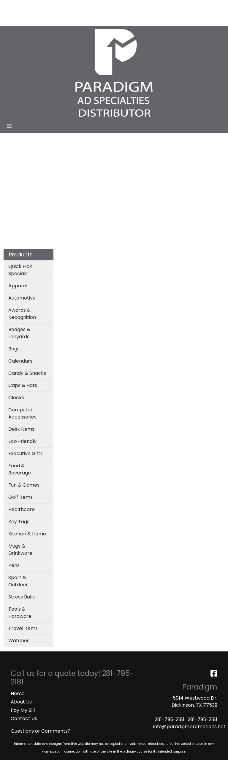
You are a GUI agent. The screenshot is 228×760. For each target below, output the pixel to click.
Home (18, 693)
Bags (14, 348)
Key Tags (18, 521)
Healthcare (21, 509)
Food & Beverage (19, 469)
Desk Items (21, 429)
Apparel (17, 285)
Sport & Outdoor (18, 581)
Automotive (22, 297)
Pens (14, 565)
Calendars (20, 361)
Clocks (16, 397)
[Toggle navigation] (9, 126)
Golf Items (20, 497)
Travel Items (23, 628)
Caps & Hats (22, 385)
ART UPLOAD (20, 19)
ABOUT (32, 6)
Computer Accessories (22, 413)
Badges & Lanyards (19, 333)
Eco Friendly (22, 441)
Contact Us (24, 718)
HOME (13, 6)
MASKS (47, 19)
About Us (21, 701)
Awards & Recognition (22, 314)
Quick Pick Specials (20, 270)
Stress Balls (21, 596)
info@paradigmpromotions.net (189, 726)
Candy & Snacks (27, 373)
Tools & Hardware (19, 613)
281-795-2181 (169, 719)
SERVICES (55, 6)
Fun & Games (23, 485)
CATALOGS (83, 6)
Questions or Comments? (40, 731)
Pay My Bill (23, 710)
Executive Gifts (25, 453)
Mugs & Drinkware (20, 550)
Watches (18, 640)
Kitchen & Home (27, 533)
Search (137, 6)
